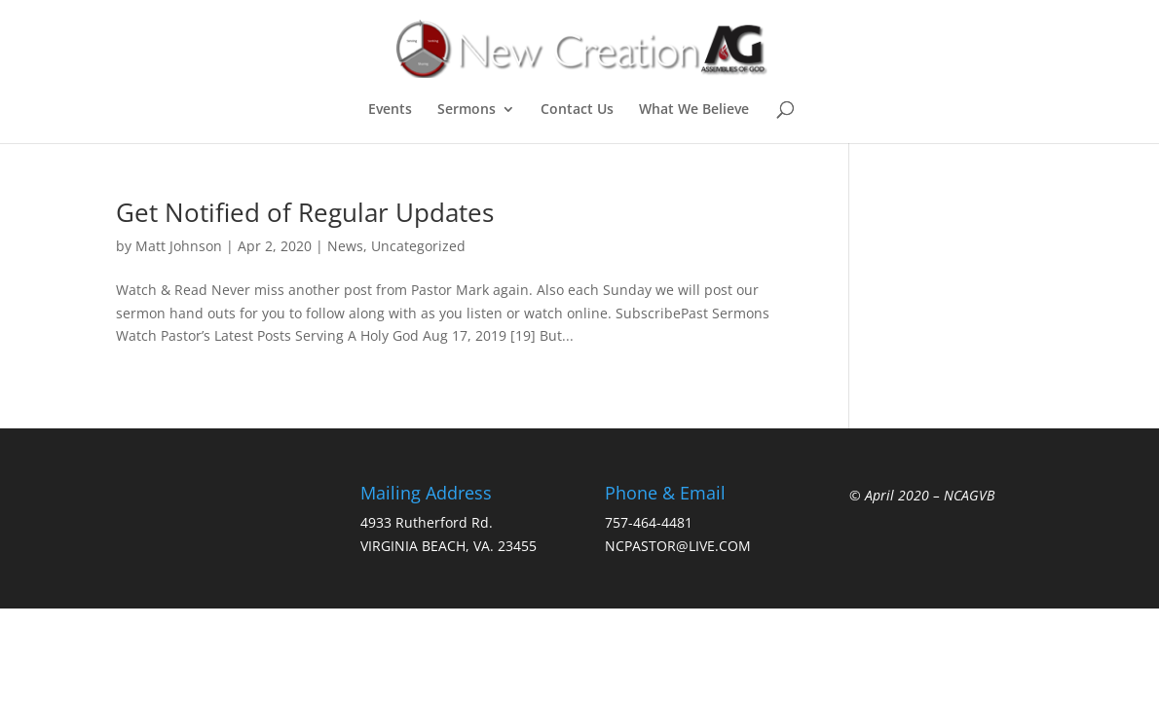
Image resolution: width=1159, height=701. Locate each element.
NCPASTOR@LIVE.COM (678, 545)
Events (390, 110)
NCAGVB (969, 495)
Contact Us (577, 110)
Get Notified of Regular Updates (305, 212)
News (345, 246)
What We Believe (694, 110)
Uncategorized (418, 246)
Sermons (466, 110)
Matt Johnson (178, 246)
